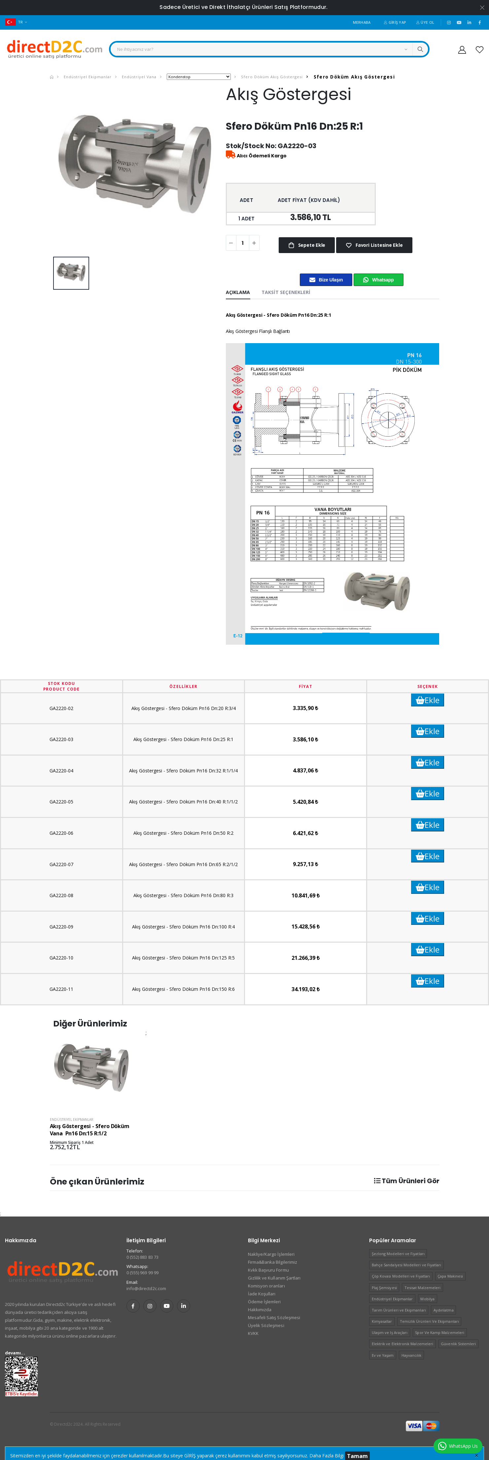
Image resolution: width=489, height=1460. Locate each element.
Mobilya (427, 1298)
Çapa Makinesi (450, 1276)
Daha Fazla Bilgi (326, 1455)
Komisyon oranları (266, 1286)
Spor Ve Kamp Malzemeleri (439, 1332)
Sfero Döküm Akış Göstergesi (271, 76)
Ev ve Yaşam (383, 1355)
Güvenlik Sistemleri (458, 1343)
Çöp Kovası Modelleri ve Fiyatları (401, 1276)
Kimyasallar (382, 1321)
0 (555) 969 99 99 (142, 1273)
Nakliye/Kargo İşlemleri (271, 1254)
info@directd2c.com (146, 1288)
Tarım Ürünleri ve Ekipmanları (399, 1310)
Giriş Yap (395, 22)
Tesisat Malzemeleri (422, 1287)
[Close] (476, 1455)
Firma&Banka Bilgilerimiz (272, 1262)
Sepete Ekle (311, 245)
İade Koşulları (262, 1294)
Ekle (427, 700)
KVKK (253, 1333)
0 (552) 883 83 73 (142, 1257)
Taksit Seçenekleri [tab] (286, 292)
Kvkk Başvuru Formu (268, 1270)
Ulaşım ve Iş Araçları (389, 1332)
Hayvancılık (412, 1355)
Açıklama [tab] (238, 292)
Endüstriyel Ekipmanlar (87, 76)
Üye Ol (425, 22)
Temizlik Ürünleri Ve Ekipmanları (429, 1321)
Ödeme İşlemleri (264, 1302)
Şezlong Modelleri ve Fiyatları (398, 1253)
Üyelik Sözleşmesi (266, 1325)
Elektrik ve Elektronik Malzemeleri (402, 1343)
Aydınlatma (444, 1310)
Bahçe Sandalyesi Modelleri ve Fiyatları (406, 1264)
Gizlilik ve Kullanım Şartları (274, 1278)
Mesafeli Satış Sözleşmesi (274, 1317)
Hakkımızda (260, 1310)
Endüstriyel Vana (139, 76)
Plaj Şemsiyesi (384, 1287)
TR (14, 21)
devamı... (15, 1353)
